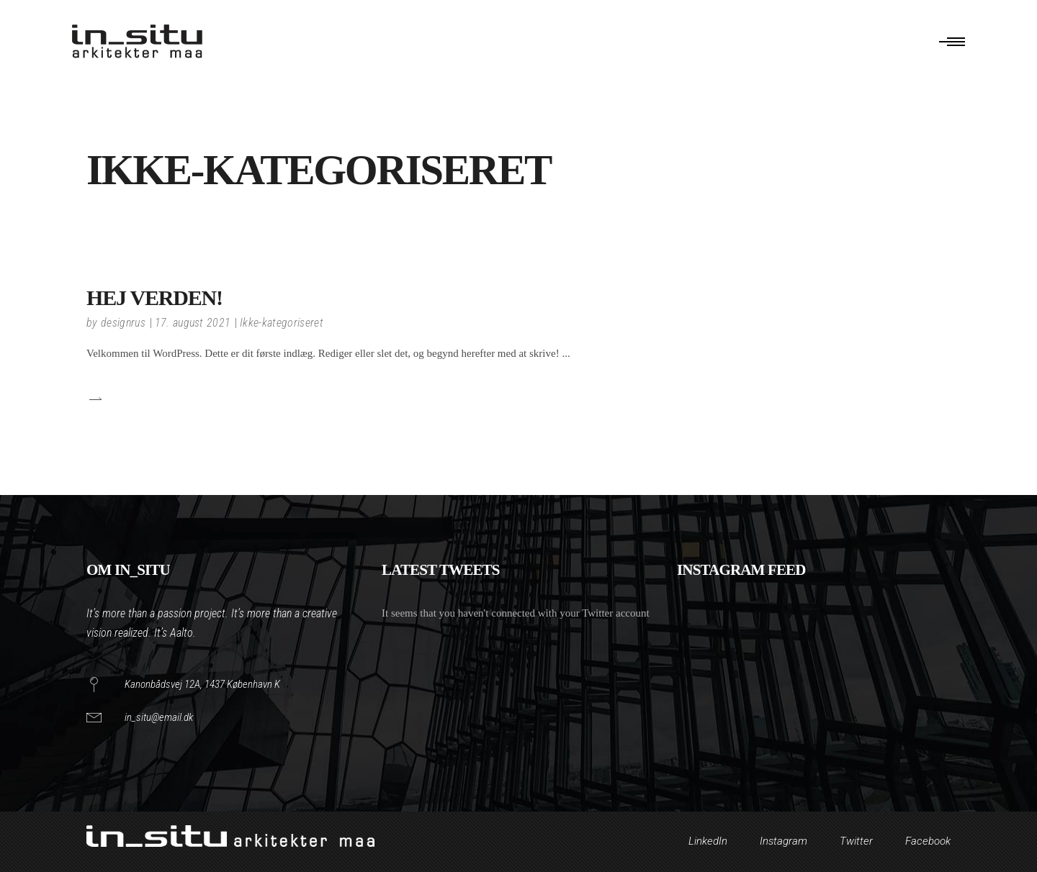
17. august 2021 (193, 323)
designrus (123, 323)
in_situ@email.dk (159, 717)
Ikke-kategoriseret (281, 323)
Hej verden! (154, 297)
